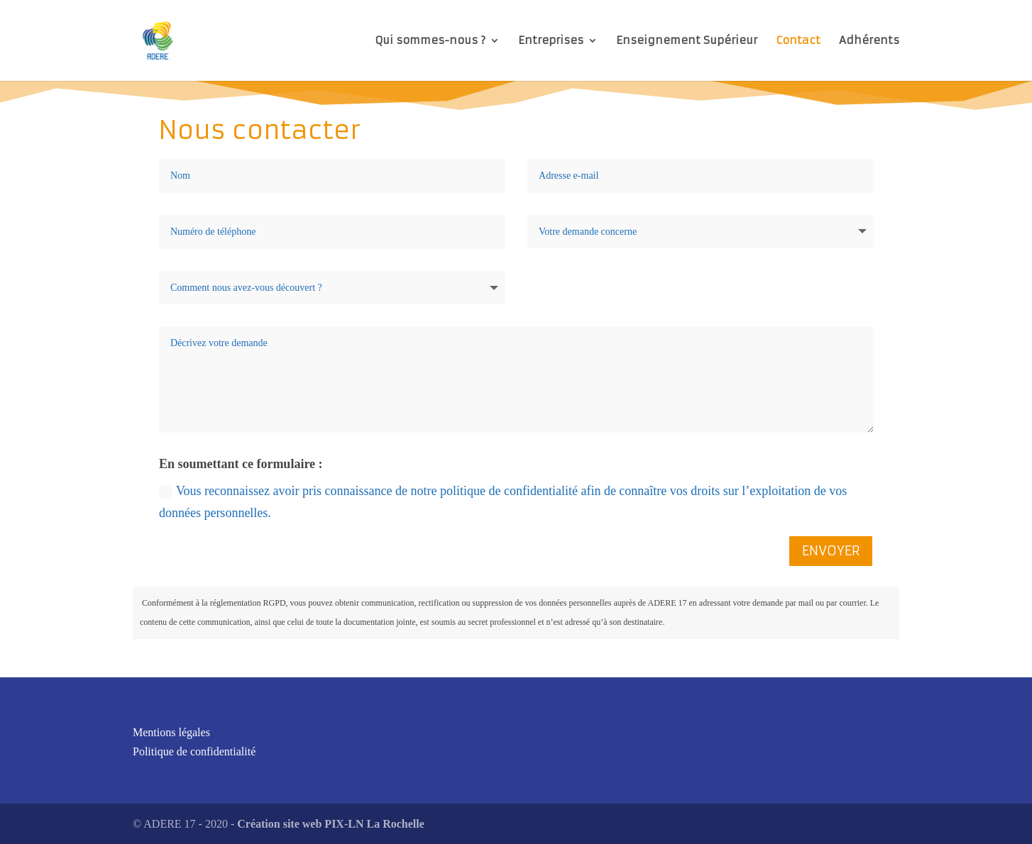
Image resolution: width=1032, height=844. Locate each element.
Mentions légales (171, 732)
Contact (798, 41)
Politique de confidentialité (194, 751)
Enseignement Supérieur (686, 41)
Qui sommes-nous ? (430, 41)
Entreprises (550, 41)
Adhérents (869, 41)
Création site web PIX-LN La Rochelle (330, 824)
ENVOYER (831, 551)
